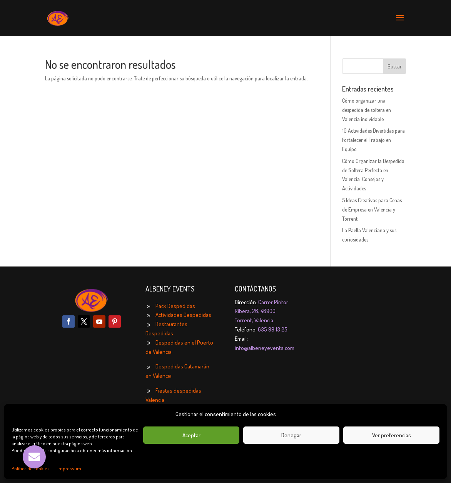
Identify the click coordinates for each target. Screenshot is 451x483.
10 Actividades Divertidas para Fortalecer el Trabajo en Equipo (373, 139)
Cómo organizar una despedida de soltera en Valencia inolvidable (366, 109)
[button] (34, 456)
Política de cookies (31, 468)
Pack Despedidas (175, 306)
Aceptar (191, 435)
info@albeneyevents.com (264, 347)
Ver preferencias (391, 435)
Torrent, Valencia (254, 320)
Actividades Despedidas (183, 314)
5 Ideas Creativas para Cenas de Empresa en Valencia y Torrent (372, 209)
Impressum (69, 468)
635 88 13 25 (272, 329)
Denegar (291, 435)
